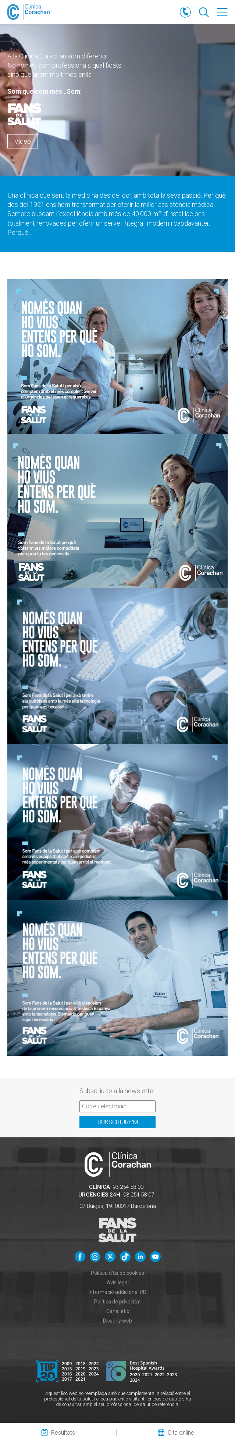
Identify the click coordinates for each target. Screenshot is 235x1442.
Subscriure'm (117, 1122)
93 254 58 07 (138, 1194)
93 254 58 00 (128, 1187)
